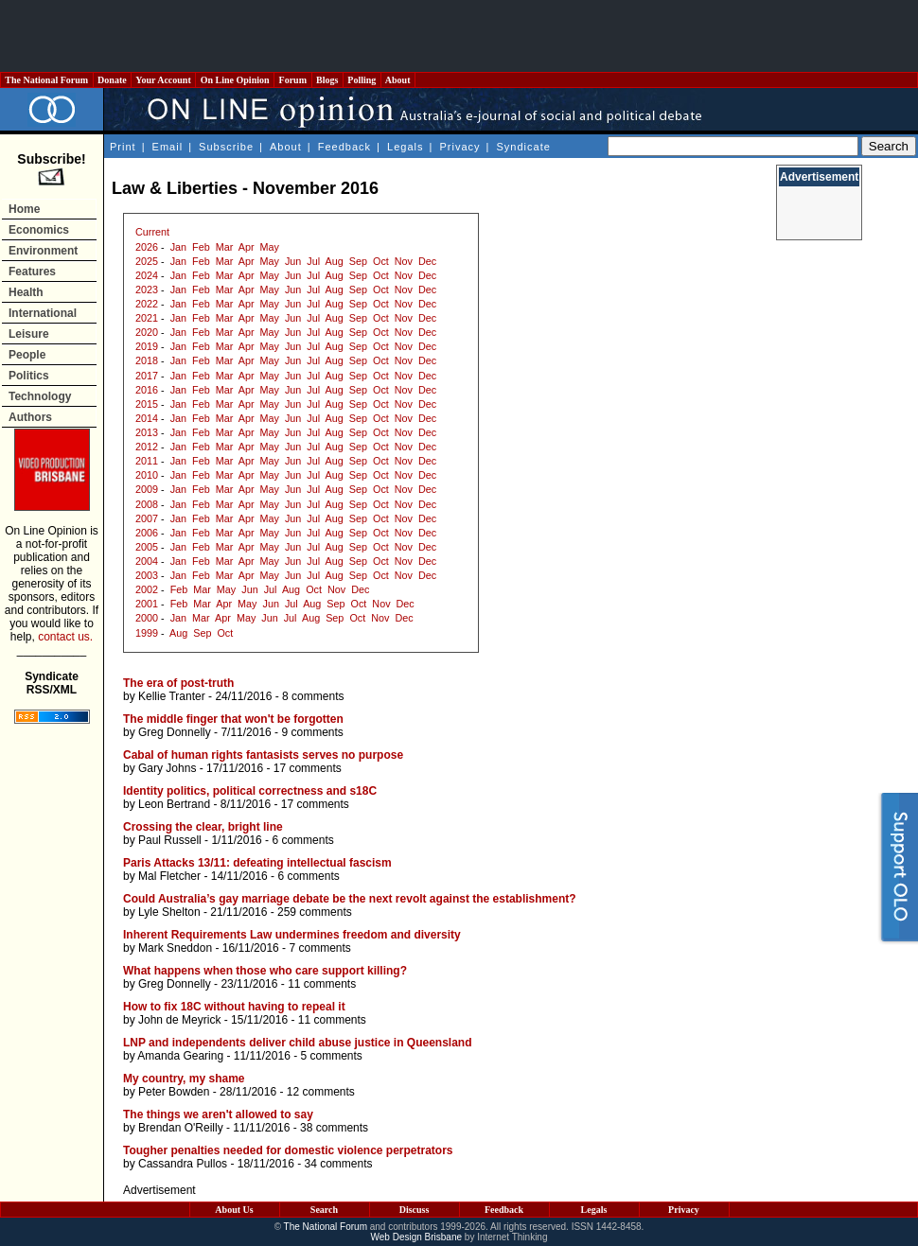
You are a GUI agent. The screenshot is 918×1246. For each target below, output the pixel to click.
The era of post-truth (178, 683)
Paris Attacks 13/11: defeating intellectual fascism (257, 862)
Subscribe (226, 146)
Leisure (29, 334)
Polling (362, 80)
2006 (146, 532)
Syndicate (524, 146)
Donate (113, 80)
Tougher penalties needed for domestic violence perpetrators (288, 1150)
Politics (29, 375)
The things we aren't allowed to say (218, 1114)
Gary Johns (167, 768)
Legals (405, 146)
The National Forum (47, 80)
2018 (146, 360)
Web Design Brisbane (417, 1237)
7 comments (319, 948)
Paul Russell (170, 840)
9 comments (312, 732)
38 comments (334, 1127)
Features (32, 271)
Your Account (163, 80)
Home (24, 209)
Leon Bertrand (174, 804)
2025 (146, 261)
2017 (146, 375)
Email (168, 146)
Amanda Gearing (180, 1055)
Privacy (459, 146)
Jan (178, 247)
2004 (146, 561)
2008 (146, 504)
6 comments (302, 840)
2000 (146, 617)
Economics (39, 230)
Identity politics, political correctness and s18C (250, 791)
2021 (146, 318)
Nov (404, 261)
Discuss (414, 1209)
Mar (225, 247)
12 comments (321, 1091)
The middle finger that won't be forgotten (233, 719)
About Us (234, 1209)
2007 (146, 518)
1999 (146, 633)
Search (324, 1209)
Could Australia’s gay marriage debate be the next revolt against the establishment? (349, 898)
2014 (146, 418)
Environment (43, 250)
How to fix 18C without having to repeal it (234, 1006)
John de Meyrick (179, 1020)
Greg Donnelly (174, 732)
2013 (146, 432)
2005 (146, 547)
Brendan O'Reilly (180, 1127)
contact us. (65, 636)
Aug (335, 261)
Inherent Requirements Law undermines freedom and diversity (292, 934)
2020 (146, 332)
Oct (381, 261)
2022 (146, 303)
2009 (146, 489)
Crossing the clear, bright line (203, 827)
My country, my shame (183, 1078)
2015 (146, 404)
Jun (293, 261)
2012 (146, 446)
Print (123, 146)
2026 (146, 247)
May (269, 247)
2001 (146, 603)
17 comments (308, 768)
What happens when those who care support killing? (265, 970)
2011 (146, 460)
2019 (146, 346)
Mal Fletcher (169, 876)
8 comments (313, 696)
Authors (30, 417)
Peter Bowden (173, 1091)
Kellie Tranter (171, 696)
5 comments (331, 1055)
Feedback (344, 146)
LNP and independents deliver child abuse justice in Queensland (297, 1042)
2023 (146, 289)
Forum (292, 80)
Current (152, 231)
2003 (146, 575)
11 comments (322, 984)
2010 (146, 475)
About (398, 80)
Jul (313, 261)
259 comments (314, 912)
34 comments (338, 1163)
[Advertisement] (459, 36)
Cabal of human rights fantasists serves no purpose (263, 755)
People (27, 354)
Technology (40, 396)
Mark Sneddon (175, 948)
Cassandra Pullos (182, 1163)
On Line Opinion (235, 80)
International (43, 313)
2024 (146, 275)
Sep (358, 261)
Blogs (327, 80)
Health (26, 292)
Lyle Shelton (169, 912)
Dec (427, 261)
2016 (146, 389)
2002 (146, 589)
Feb (201, 247)
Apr (246, 247)
